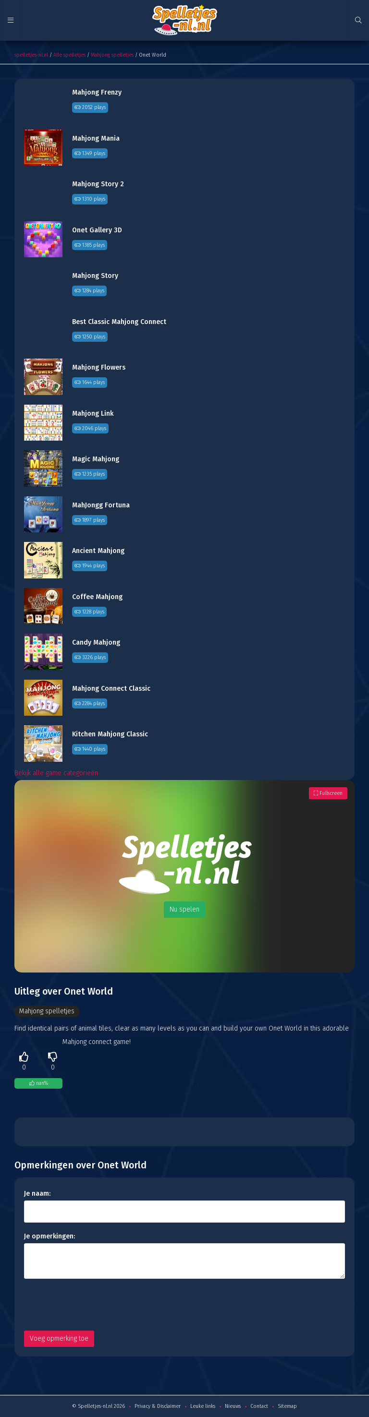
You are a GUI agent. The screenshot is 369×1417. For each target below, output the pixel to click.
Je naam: (37, 1193)
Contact (259, 1406)
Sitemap (287, 1406)
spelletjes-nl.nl (31, 55)
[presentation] (97, 1304)
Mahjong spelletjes (112, 55)
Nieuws (233, 1406)
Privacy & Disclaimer (158, 1406)
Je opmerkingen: (49, 1236)
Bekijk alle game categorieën (56, 773)
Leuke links (202, 1406)
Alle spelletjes (69, 55)
